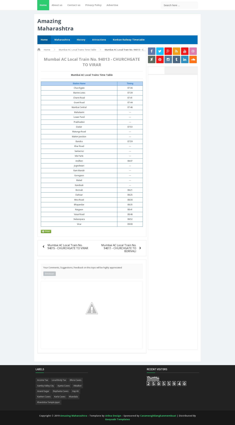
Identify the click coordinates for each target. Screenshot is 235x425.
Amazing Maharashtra (55, 24)
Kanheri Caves (43, 396)
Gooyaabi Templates (117, 419)
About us (57, 5)
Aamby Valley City (45, 385)
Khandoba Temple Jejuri (48, 402)
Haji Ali (75, 391)
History (81, 39)
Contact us (73, 5)
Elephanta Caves (60, 391)
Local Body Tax (59, 380)
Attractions (99, 39)
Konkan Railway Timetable (129, 39)
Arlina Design (113, 415)
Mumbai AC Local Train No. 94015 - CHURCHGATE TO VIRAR (67, 246)
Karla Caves (59, 396)
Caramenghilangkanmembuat (158, 415)
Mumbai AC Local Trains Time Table (92, 74)
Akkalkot (77, 385)
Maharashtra (62, 39)
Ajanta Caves (64, 385)
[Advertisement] (174, 126)
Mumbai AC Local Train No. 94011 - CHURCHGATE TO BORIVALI (118, 248)
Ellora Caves (75, 380)
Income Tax (42, 380)
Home (43, 5)
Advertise (112, 5)
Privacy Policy (93, 5)
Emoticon (49, 273)
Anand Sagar (43, 391)
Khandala (73, 396)
